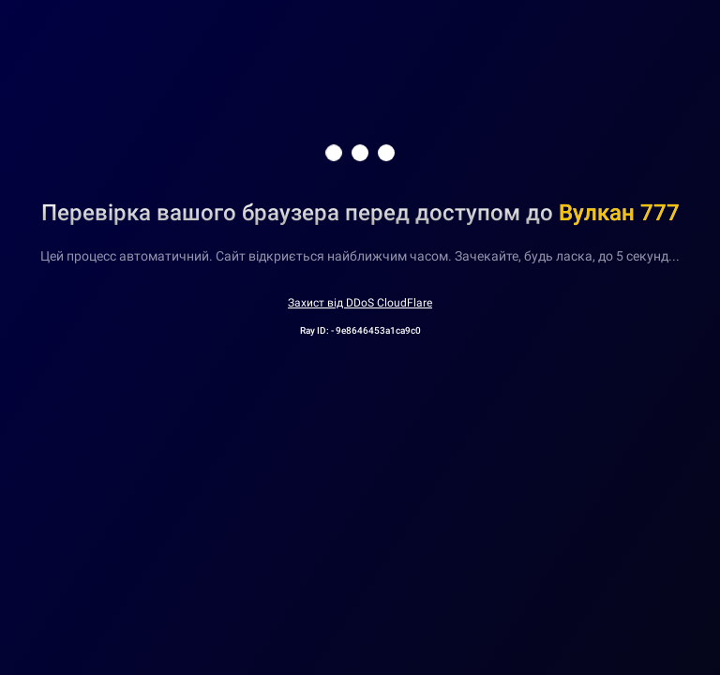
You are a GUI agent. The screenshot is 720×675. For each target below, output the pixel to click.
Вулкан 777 (619, 213)
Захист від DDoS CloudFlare (360, 302)
